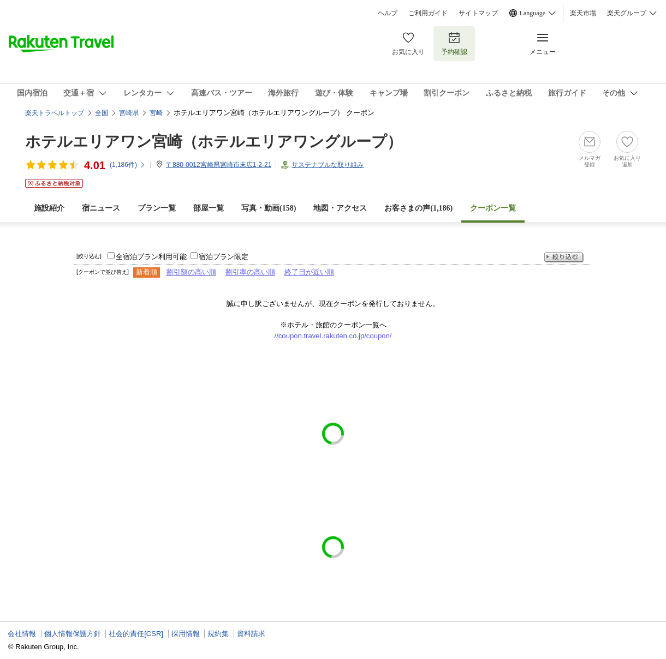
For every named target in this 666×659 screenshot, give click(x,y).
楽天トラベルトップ (54, 113)
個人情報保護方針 (72, 634)
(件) (128, 164)
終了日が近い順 (309, 272)
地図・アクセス (340, 208)
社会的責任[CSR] (136, 634)
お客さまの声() (418, 208)
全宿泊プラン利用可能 (151, 257)
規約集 (218, 634)
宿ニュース (101, 208)
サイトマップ (478, 13)
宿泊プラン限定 (223, 257)
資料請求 (251, 634)
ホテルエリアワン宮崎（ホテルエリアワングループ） (213, 141)
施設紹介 (49, 208)
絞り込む (564, 257)
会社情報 (22, 634)
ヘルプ (387, 13)
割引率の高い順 (250, 272)
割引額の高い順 (191, 272)
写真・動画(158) (268, 208)
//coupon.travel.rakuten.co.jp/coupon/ (333, 336)
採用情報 (185, 634)
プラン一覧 (157, 208)
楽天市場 (583, 13)
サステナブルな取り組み (328, 165)
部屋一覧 (208, 208)
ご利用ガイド (428, 13)
